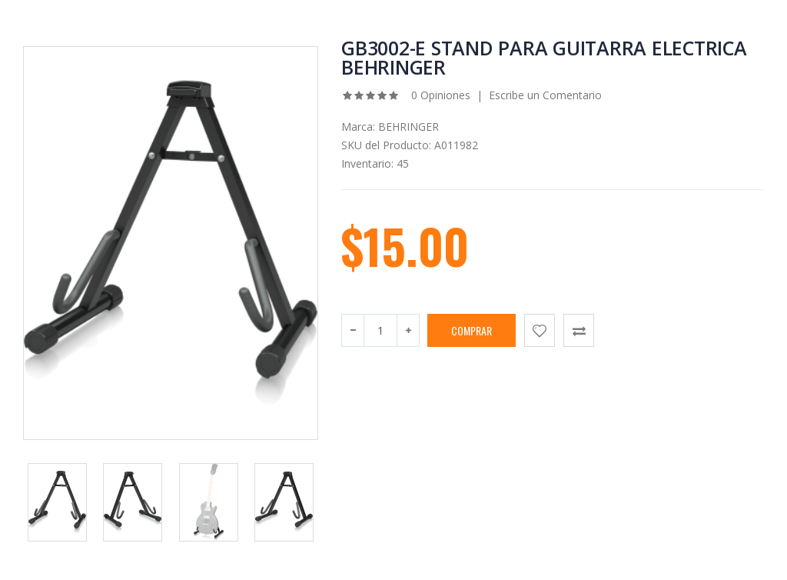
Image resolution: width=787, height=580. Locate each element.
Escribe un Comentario (545, 95)
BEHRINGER (408, 126)
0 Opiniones (439, 95)
